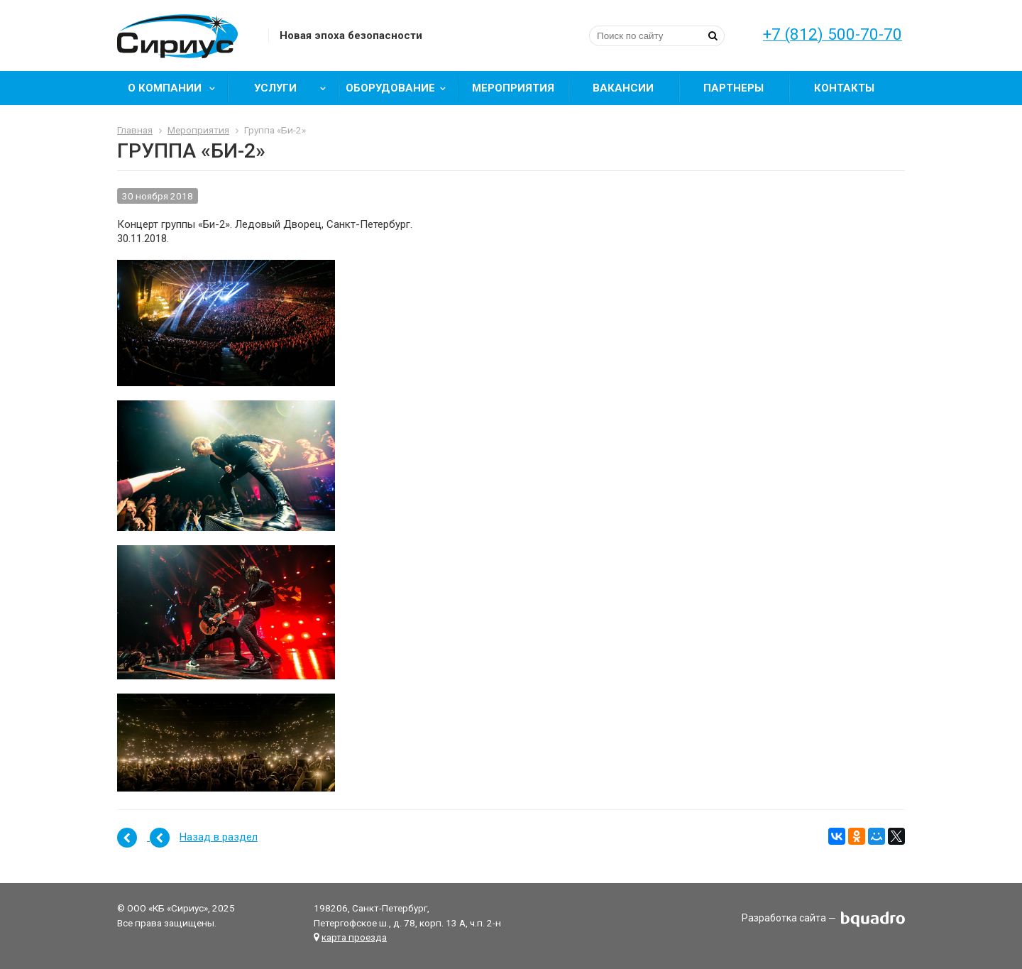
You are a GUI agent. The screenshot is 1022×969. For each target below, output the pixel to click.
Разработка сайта (784, 918)
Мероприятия (513, 88)
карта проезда (354, 937)
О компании (176, 88)
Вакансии (623, 88)
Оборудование (400, 88)
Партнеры (733, 88)
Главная (135, 130)
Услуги (294, 88)
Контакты (844, 88)
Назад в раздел (219, 837)
